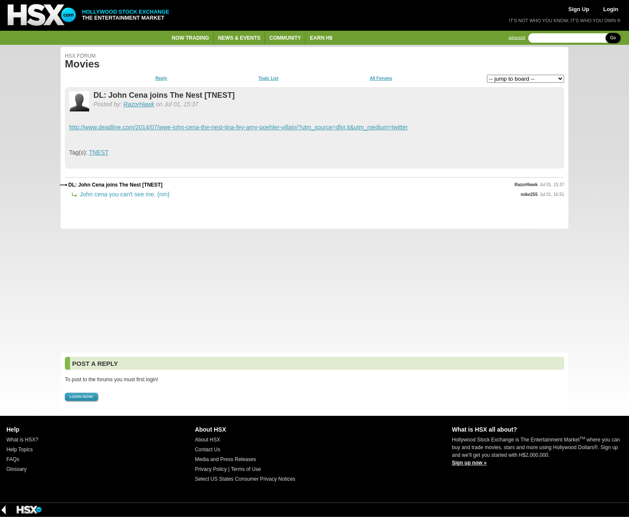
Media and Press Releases (225, 459)
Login (610, 9)
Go (613, 37)
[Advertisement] (314, 291)
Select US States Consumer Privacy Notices (245, 479)
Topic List (268, 78)
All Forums (381, 78)
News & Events (239, 38)
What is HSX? (22, 440)
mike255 (529, 194)
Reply (161, 78)
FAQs (12, 459)
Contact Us (207, 450)
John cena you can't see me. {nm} (123, 194)
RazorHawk (138, 104)
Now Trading (190, 38)
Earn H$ (321, 38)
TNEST (98, 152)
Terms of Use (246, 469)
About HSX (207, 440)
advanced (517, 38)
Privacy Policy (211, 469)
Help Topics (19, 450)
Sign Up (578, 9)
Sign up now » (469, 463)
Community (285, 38)
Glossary (16, 469)
